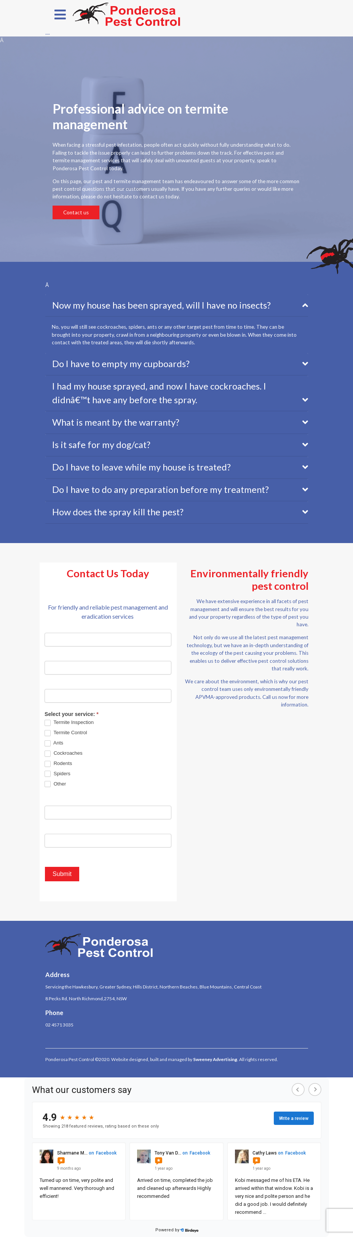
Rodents (58, 763)
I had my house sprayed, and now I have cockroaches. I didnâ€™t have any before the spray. (159, 393)
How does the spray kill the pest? (118, 512)
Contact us (76, 212)
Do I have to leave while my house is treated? (141, 467)
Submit (62, 874)
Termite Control (66, 733)
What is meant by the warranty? (115, 422)
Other (55, 784)
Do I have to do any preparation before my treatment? (160, 489)
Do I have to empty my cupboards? (121, 363)
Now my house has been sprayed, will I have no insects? (161, 305)
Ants (54, 743)
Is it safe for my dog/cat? (101, 444)
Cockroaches (63, 753)
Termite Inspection (69, 722)
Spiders (57, 774)
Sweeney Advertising (215, 1059)
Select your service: (72, 714)
